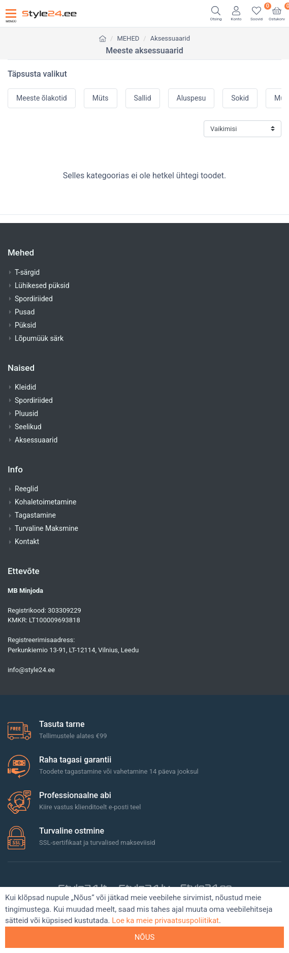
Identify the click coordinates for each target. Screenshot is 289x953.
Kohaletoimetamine (45, 502)
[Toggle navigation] (11, 13)
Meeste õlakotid (41, 98)
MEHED (128, 38)
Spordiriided (34, 299)
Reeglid (26, 489)
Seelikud (28, 427)
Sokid (240, 98)
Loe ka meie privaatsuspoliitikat (165, 920)
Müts (100, 98)
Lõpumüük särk (39, 338)
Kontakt (27, 541)
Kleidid (25, 387)
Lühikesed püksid (42, 285)
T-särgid (27, 272)
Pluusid (26, 413)
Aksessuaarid (170, 38)
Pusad (25, 312)
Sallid (142, 98)
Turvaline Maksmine (46, 528)
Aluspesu (191, 98)
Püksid (25, 325)
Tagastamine (35, 515)
